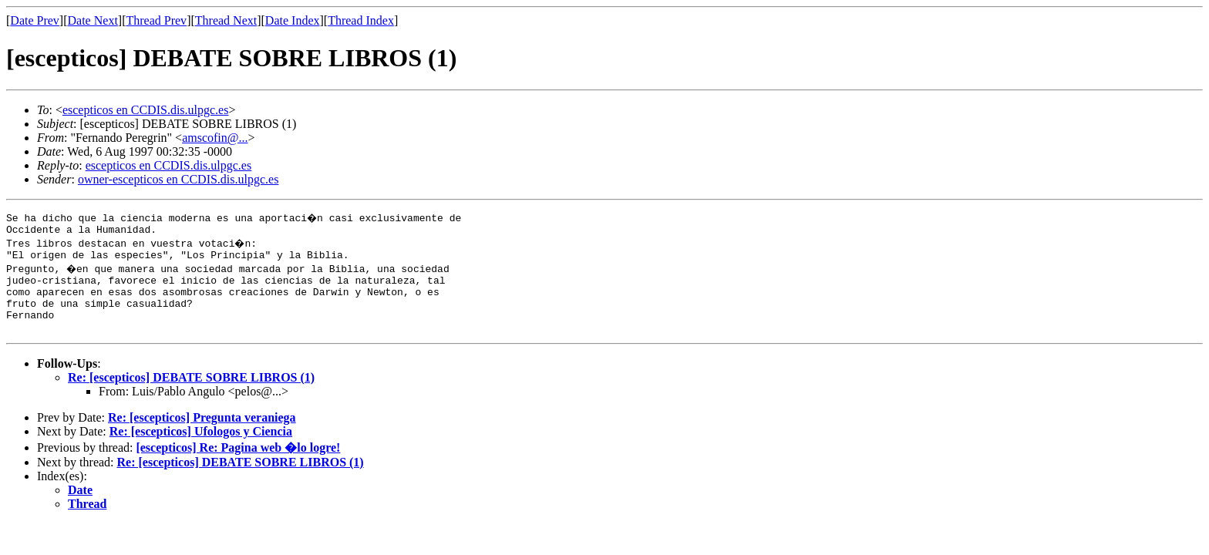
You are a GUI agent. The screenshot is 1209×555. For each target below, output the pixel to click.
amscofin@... (215, 137)
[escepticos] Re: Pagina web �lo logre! (238, 463)
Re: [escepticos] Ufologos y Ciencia (200, 447)
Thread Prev (156, 20)
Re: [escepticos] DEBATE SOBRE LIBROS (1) (191, 393)
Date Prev (34, 20)
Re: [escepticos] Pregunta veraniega (202, 433)
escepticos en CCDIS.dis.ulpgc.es (145, 109)
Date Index (292, 20)
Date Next (93, 20)
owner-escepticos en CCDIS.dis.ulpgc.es (178, 179)
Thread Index (361, 20)
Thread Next (226, 20)
